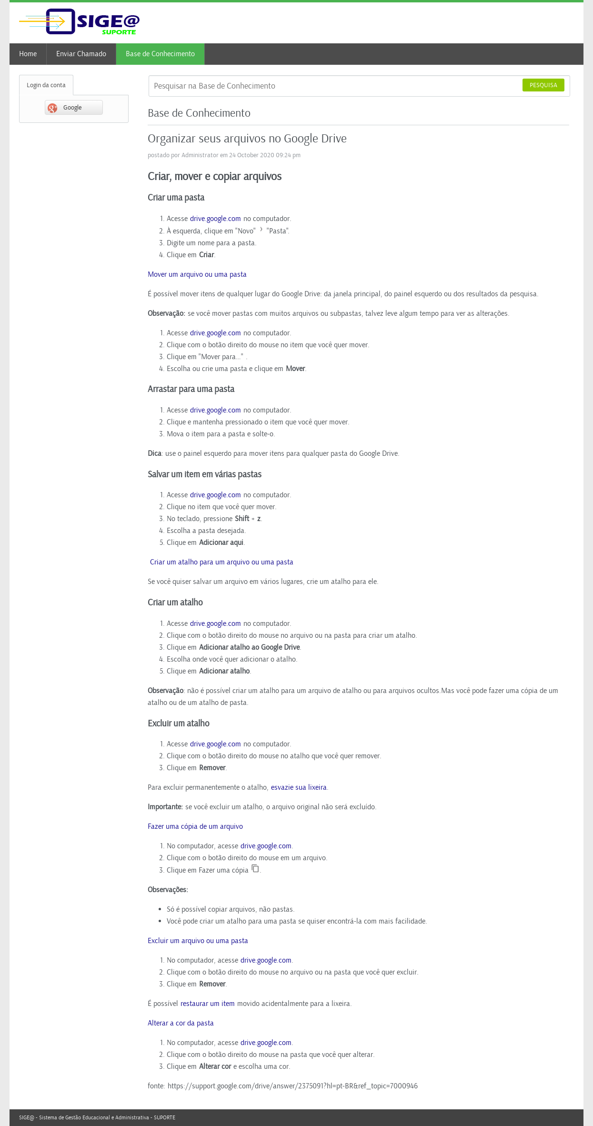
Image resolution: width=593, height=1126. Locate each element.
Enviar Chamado (81, 54)
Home (28, 54)
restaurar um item (208, 1003)
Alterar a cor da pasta (181, 1023)
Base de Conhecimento (160, 54)
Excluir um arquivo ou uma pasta (198, 940)
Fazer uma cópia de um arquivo (195, 826)
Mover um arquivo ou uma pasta (197, 274)
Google (64, 108)
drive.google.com (215, 218)
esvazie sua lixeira (299, 787)
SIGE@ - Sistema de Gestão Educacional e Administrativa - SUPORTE (97, 1117)
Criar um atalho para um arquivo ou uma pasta (220, 562)
